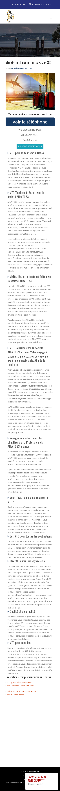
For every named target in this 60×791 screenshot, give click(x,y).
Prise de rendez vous (30, 146)
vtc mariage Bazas (15, 694)
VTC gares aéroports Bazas (19, 682)
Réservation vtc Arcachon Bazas (21, 691)
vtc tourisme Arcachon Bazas (20, 685)
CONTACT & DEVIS (41, 4)
